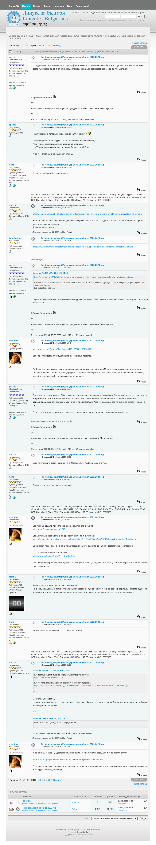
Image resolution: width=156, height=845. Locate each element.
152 (43, 45)
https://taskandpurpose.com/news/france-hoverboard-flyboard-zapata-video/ (68, 759)
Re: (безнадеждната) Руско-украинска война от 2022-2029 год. (73, 57)
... (23, 45)
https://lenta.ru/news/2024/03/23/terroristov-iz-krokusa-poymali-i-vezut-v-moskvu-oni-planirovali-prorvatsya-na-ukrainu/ (87, 214)
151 (39, 45)
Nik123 (12, 205)
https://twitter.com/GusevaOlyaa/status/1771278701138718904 (62, 349)
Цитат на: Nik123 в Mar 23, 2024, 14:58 (50, 273)
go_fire (12, 57)
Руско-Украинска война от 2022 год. (39, 808)
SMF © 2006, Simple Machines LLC (88, 830)
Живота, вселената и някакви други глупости (40, 804)
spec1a (12, 125)
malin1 (12, 577)
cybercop (123, 804)
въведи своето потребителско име (105, 12)
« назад (135, 43)
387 (50, 45)
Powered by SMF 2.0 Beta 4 (65, 830)
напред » (144, 43)
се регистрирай (136, 12)
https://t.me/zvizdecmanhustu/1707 (49, 529)
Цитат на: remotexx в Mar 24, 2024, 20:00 (51, 671)
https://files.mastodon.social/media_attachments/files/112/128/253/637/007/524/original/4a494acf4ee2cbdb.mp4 (84, 539)
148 (26, 45)
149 (30, 45)
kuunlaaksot (15, 238)
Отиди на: (87, 818)
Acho (11, 165)
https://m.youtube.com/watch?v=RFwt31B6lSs (54, 556)
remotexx (13, 340)
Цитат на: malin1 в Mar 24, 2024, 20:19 (50, 718)
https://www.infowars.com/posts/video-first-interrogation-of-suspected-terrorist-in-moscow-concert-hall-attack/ (83, 247)
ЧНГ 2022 (26, 801)
